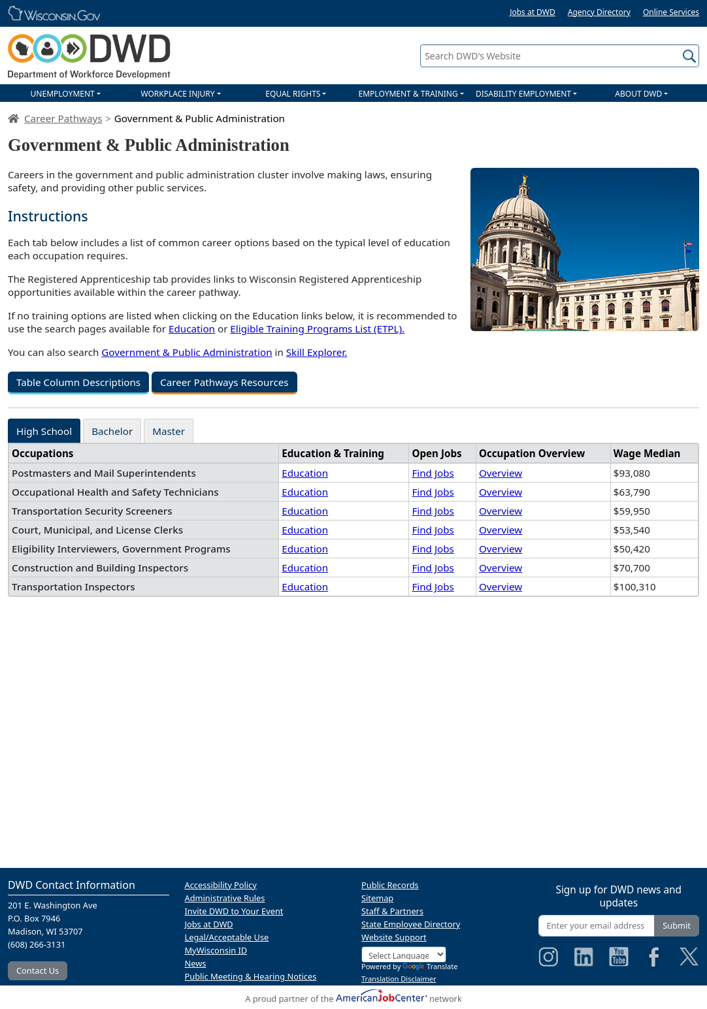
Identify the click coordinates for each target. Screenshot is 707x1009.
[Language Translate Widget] (403, 954)
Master (168, 431)
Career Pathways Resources (224, 382)
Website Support (394, 937)
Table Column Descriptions (78, 382)
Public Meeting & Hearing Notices (251, 976)
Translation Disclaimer (398, 979)
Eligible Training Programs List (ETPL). (317, 328)
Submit (677, 925)
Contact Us (37, 970)
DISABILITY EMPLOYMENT (523, 93)
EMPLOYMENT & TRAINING (408, 93)
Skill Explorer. (317, 352)
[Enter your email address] (596, 926)
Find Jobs (432, 472)
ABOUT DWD (638, 93)
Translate (430, 966)
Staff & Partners (392, 911)
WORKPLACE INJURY (177, 93)
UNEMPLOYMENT (63, 93)
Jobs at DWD (532, 12)
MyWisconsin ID (216, 950)
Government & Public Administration (186, 352)
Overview (500, 472)
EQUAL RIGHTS (292, 93)
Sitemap (377, 898)
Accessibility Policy (221, 885)
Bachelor (112, 431)
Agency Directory (599, 12)
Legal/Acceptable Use (227, 937)
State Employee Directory (410, 924)
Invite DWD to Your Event (234, 911)
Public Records (390, 885)
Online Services (671, 12)
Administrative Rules (225, 898)
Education (192, 328)
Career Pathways (63, 118)
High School (44, 431)
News (195, 963)
